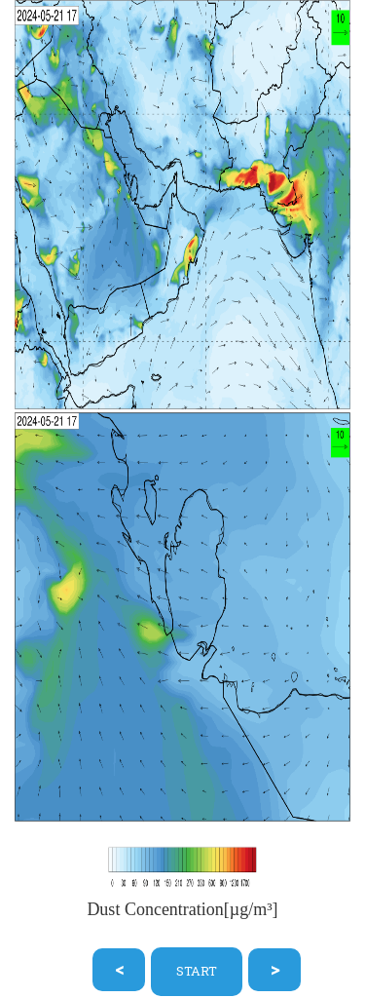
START (196, 970)
